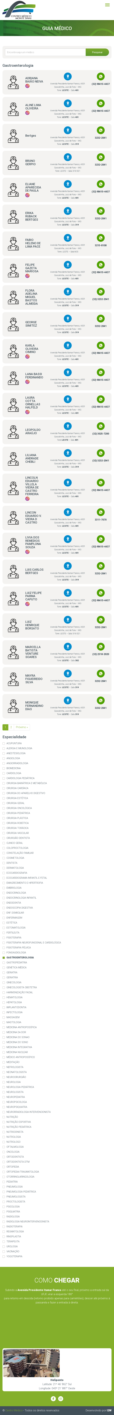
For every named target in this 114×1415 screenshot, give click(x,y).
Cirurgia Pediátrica (18, 813)
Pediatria (12, 1181)
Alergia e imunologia (19, 748)
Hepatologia (14, 1002)
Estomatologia (16, 927)
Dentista (11, 863)
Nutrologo (13, 1142)
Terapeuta (13, 1241)
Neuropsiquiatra (16, 1107)
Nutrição (12, 1117)
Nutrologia (13, 1137)
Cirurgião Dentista (18, 838)
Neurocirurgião (16, 1077)
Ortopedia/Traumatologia (22, 1171)
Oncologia (13, 1151)
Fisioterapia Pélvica (18, 947)
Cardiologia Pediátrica (20, 778)
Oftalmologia (15, 1147)
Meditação (13, 1062)
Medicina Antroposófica (21, 1027)
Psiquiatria (13, 1211)
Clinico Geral (14, 843)
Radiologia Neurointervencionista (27, 1221)
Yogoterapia (14, 1256)
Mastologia (13, 1022)
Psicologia (13, 1206)
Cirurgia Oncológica (19, 808)
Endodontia (13, 902)
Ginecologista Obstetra (21, 987)
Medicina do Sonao (18, 1037)
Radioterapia (14, 1226)
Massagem (13, 1017)
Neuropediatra (15, 1097)
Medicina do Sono (17, 1042)
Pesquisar (97, 52)
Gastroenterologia (20, 957)
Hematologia (14, 997)
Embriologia (14, 887)
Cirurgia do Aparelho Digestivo (25, 793)
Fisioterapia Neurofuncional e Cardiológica (33, 942)
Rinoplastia (13, 1236)
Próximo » (22, 727)
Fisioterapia (13, 937)
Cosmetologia (15, 858)
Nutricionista (14, 1132)
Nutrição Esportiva (18, 1122)
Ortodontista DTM (18, 1161)
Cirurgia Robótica (17, 823)
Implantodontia (16, 1007)
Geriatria (12, 977)
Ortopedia (12, 1166)
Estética (11, 922)
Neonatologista (16, 1072)
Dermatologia (15, 868)
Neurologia (13, 1082)
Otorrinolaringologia (20, 1176)
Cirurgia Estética (17, 798)
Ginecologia (13, 982)
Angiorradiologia (17, 763)
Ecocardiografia (16, 873)
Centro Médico (14, 1410)
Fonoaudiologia (16, 952)
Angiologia (13, 758)
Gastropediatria (16, 962)
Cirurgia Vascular (17, 833)
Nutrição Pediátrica (18, 1127)
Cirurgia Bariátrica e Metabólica (26, 783)
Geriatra (11, 972)
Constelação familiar (20, 853)
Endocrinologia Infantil (21, 897)
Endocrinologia (16, 892)
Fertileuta (12, 932)
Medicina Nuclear (17, 1052)
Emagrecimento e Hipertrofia (24, 883)
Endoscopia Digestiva (19, 907)
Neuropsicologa (16, 1102)
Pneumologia (14, 1186)
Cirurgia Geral (15, 803)
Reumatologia (15, 1231)
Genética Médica (16, 967)
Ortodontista (15, 1156)
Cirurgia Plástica (17, 818)
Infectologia (14, 1012)
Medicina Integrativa (19, 1047)
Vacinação (12, 1251)
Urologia (12, 1246)
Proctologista (15, 1201)
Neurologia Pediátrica (20, 1087)
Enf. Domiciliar (15, 912)
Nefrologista (14, 1067)
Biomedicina (13, 768)
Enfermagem (14, 917)
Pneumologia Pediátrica (21, 1191)
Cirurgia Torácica (17, 828)
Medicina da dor (16, 1032)
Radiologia (13, 1216)
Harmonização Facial (19, 992)
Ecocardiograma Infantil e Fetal (26, 878)
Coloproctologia (17, 848)
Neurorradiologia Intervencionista (28, 1112)
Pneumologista (16, 1196)
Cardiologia (13, 773)
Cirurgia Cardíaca (17, 788)
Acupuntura (14, 743)
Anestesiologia (16, 753)
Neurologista (15, 1092)
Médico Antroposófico (20, 1057)
